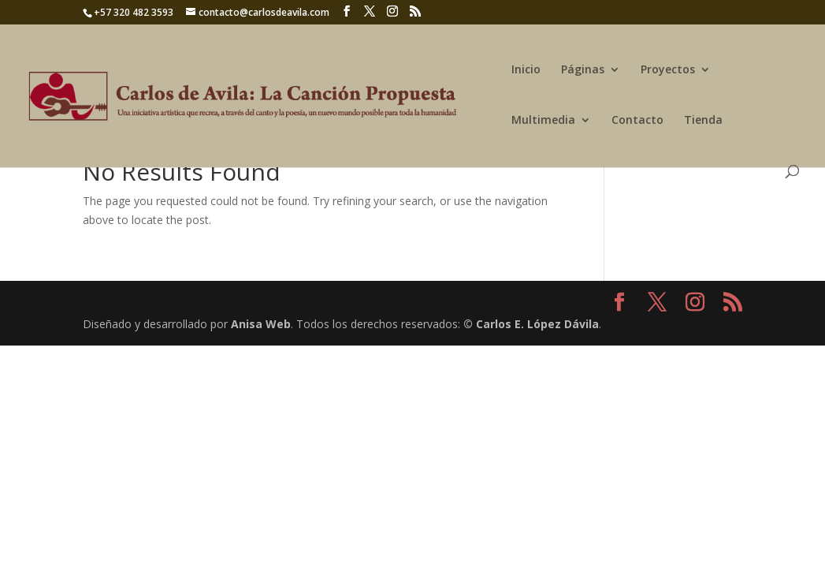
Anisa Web (261, 323)
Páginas (582, 70)
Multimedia (543, 120)
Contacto (637, 120)
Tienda (703, 120)
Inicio (526, 70)
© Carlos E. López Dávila (531, 323)
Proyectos (668, 70)
